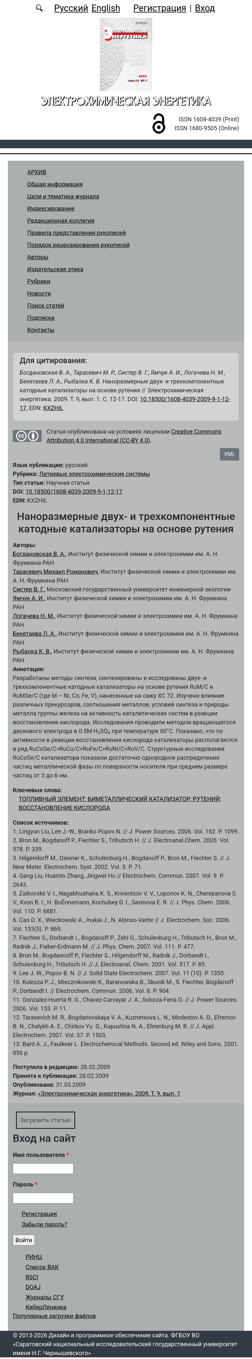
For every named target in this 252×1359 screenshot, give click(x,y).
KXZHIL (53, 407)
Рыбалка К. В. (32, 651)
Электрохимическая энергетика (126, 101)
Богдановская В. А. (39, 553)
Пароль (25, 1186)
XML (229, 454)
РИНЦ (34, 1258)
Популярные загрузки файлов (54, 1317)
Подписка (40, 317)
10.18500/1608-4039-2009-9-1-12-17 (74, 491)
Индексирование (50, 208)
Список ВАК (42, 1268)
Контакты (40, 329)
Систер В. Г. (28, 589)
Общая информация (55, 184)
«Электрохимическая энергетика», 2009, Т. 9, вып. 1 (109, 1093)
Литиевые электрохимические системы (94, 473)
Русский (71, 8)
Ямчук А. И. (28, 598)
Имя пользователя (41, 1156)
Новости (39, 293)
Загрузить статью (49, 1121)
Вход (205, 8)
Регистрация (159, 8)
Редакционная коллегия (60, 220)
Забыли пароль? (44, 1225)
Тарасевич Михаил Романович (55, 571)
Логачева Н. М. (33, 615)
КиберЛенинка (46, 1308)
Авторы (38, 257)
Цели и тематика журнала (63, 196)
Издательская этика (55, 269)
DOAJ (33, 1288)
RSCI (32, 1278)
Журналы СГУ (45, 1298)
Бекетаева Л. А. (34, 633)
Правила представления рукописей (76, 232)
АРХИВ (36, 172)
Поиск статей (45, 305)
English (106, 8)
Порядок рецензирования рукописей (78, 244)
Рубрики (38, 281)
